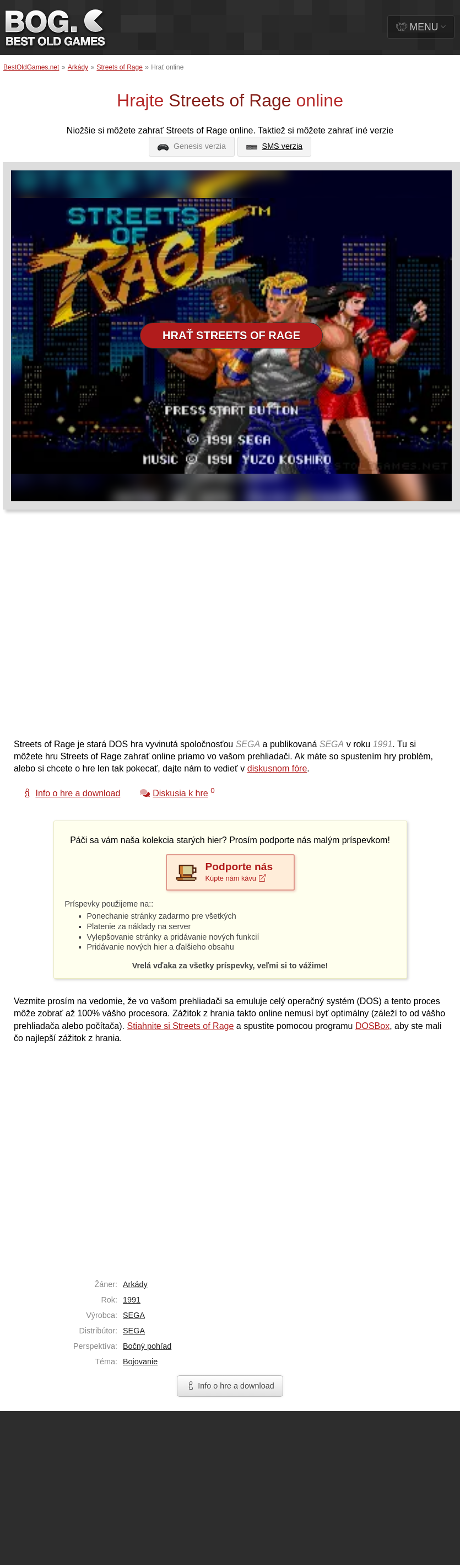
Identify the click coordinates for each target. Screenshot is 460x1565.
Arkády (78, 67)
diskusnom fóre (277, 768)
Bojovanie (140, 1361)
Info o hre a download (230, 1385)
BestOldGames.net (31, 67)
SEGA (134, 1315)
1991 (131, 1299)
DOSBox (372, 1026)
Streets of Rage (119, 67)
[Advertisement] (103, 629)
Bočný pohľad (147, 1346)
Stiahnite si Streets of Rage (180, 1026)
